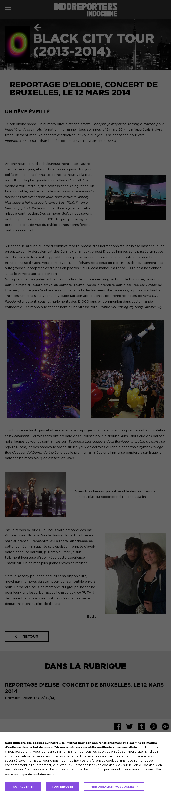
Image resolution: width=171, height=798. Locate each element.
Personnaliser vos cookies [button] (112, 786)
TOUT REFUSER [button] (62, 786)
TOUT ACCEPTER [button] (22, 786)
